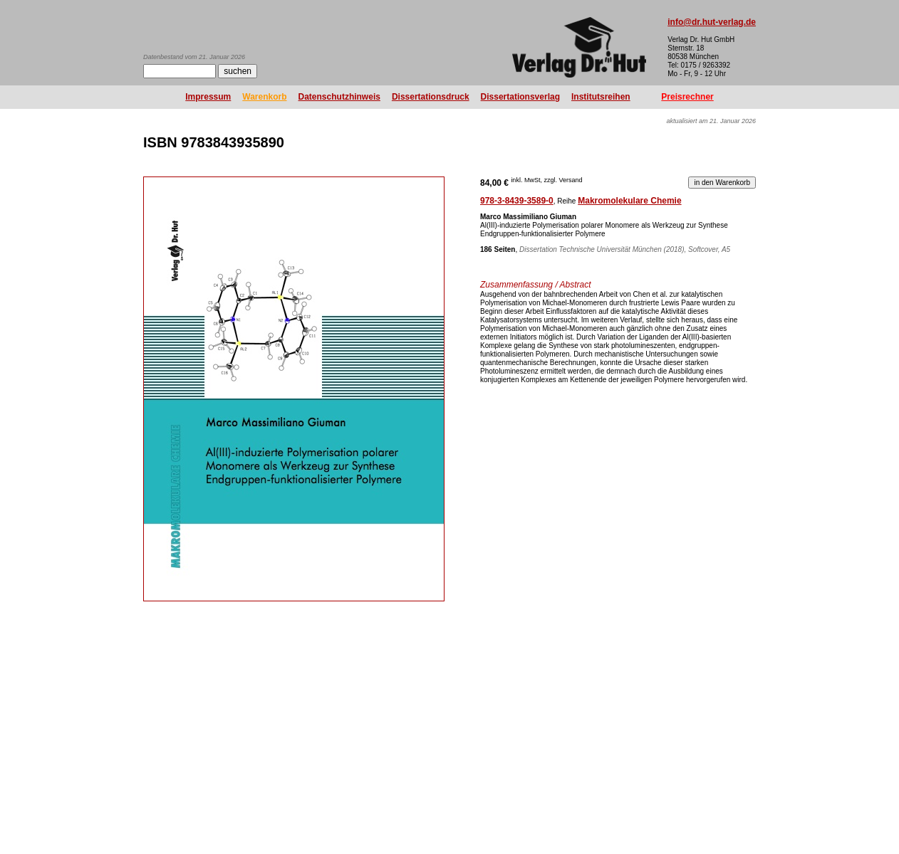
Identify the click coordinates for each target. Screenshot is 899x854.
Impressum (208, 97)
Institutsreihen (600, 97)
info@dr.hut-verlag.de (711, 22)
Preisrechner (687, 97)
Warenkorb (264, 97)
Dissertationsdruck (430, 97)
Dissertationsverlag (520, 97)
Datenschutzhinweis (339, 97)
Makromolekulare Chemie (629, 201)
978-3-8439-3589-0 (517, 201)
